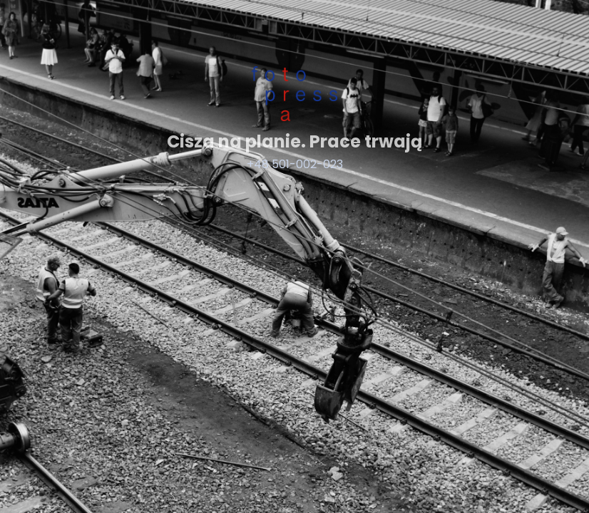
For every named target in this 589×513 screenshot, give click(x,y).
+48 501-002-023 (295, 164)
